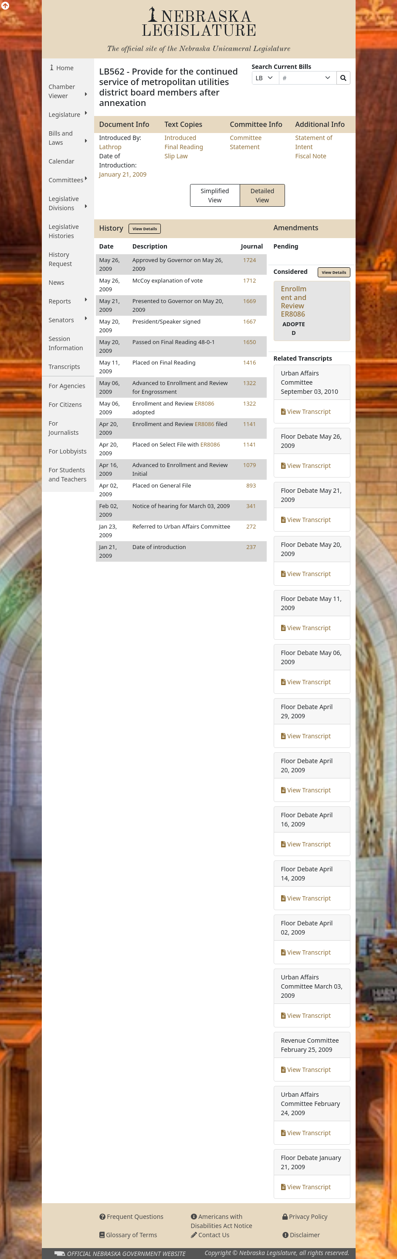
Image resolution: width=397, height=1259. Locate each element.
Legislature (68, 114)
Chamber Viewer (68, 91)
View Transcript (306, 411)
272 (251, 526)
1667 (249, 321)
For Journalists (64, 428)
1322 (249, 383)
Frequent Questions (131, 1216)
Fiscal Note (310, 156)
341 (251, 506)
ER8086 (204, 403)
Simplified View (215, 195)
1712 (249, 280)
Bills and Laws (68, 138)
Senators (68, 319)
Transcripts (64, 366)
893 (251, 485)
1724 (249, 260)
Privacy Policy (305, 1216)
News (56, 282)
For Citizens (65, 404)
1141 (249, 424)
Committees (68, 179)
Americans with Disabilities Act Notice (222, 1221)
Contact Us (210, 1235)
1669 (249, 301)
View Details (144, 229)
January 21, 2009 (123, 174)
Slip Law (176, 156)
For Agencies (67, 386)
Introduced (181, 137)
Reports (68, 301)
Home (64, 68)
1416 (249, 362)
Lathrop (110, 147)
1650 (249, 342)
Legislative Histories (64, 231)
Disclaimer (301, 1235)
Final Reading (184, 147)
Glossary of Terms (128, 1235)
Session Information (66, 343)
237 (251, 547)
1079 (249, 465)
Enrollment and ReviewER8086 (294, 301)
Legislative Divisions (68, 203)
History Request (60, 259)
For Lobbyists (68, 451)
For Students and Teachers (68, 474)
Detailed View (263, 195)
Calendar (62, 161)
